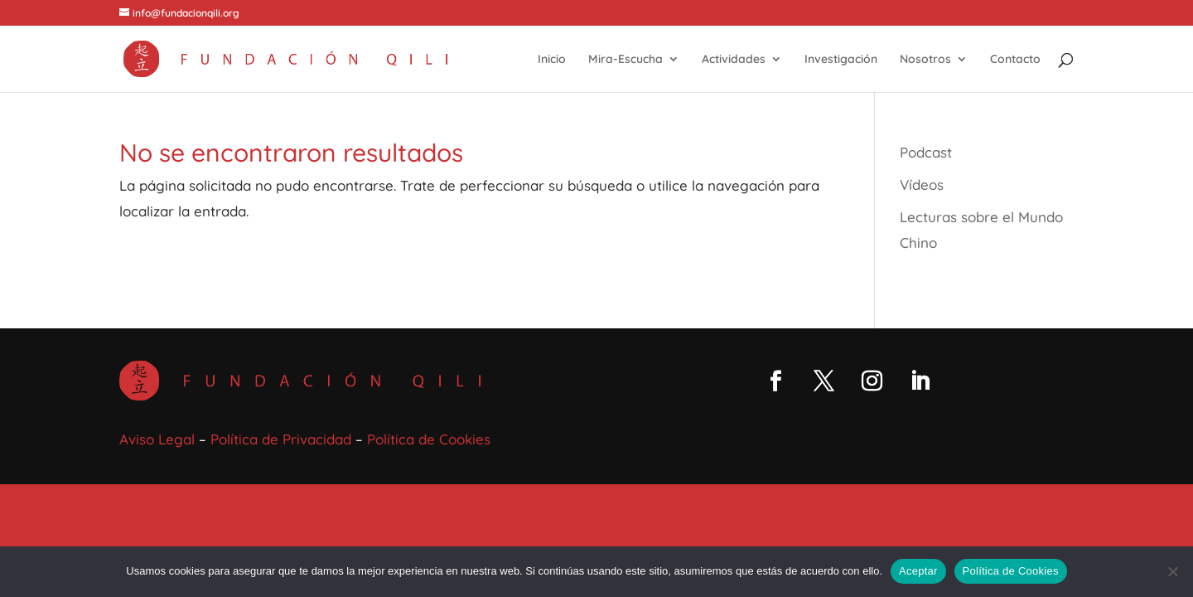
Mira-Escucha (625, 59)
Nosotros (925, 59)
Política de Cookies (428, 439)
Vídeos (922, 184)
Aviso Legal (157, 439)
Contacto (1015, 59)
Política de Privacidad (280, 439)
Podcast (926, 152)
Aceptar (918, 571)
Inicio (552, 59)
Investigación (840, 59)
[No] (1172, 571)
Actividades (734, 59)
